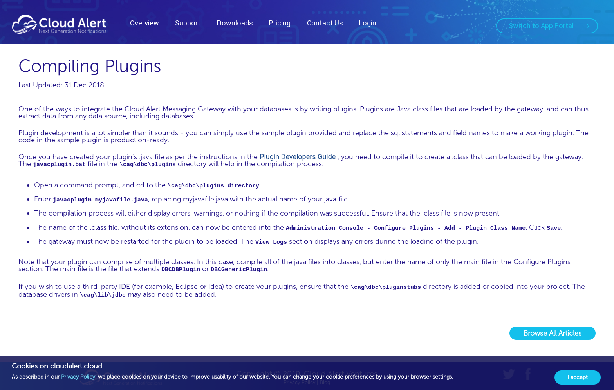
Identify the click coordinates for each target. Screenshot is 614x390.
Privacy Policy (78, 377)
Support (187, 23)
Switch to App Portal (549, 26)
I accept (577, 377)
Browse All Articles (552, 333)
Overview (144, 23)
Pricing (280, 23)
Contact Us (325, 23)
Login (367, 23)
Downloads (235, 23)
